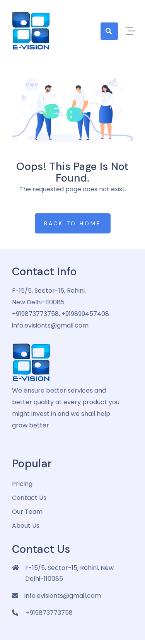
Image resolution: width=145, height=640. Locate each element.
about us (25, 525)
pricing (22, 483)
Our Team (27, 511)
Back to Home (72, 223)
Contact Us (29, 497)
